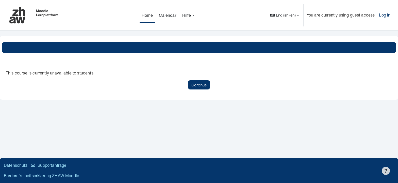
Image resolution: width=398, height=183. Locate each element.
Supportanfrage (48, 165)
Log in (384, 14)
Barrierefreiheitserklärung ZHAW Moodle (41, 175)
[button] (284, 15)
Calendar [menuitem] (167, 15)
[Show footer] (386, 171)
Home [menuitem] (147, 15)
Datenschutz (15, 165)
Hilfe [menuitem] (186, 15)
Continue (199, 85)
